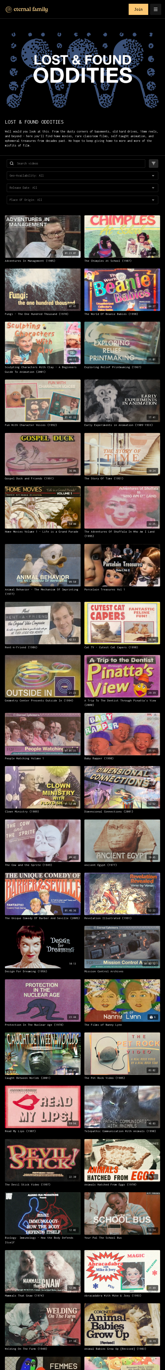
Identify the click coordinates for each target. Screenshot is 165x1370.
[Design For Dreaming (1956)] (43, 971)
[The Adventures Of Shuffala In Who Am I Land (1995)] (122, 533)
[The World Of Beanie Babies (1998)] (122, 314)
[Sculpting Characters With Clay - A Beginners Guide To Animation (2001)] (43, 369)
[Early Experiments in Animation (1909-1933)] (122, 425)
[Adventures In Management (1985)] (43, 260)
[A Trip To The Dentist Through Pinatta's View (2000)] (122, 702)
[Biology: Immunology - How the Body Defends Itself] (43, 1240)
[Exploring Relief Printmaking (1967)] (122, 367)
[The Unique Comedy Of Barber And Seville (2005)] (43, 918)
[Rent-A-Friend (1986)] (43, 647)
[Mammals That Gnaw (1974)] (43, 1295)
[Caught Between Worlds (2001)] (43, 1078)
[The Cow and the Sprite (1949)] (43, 865)
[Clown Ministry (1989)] (43, 811)
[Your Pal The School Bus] (122, 1237)
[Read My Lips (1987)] (43, 1131)
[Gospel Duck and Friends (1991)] (43, 478)
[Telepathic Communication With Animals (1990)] (122, 1131)
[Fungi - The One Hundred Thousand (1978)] (43, 314)
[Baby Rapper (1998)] (122, 758)
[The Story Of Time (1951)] (122, 478)
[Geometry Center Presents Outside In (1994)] (43, 700)
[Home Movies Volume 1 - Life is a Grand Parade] (43, 531)
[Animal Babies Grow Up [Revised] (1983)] (122, 1348)
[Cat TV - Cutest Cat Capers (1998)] (122, 647)
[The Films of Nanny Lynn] (122, 1024)
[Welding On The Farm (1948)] (43, 1348)
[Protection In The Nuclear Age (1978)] (43, 1024)
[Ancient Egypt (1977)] (122, 865)
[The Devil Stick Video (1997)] (43, 1184)
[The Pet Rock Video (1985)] (122, 1078)
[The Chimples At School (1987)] (122, 260)
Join (138, 9)
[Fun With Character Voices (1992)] (43, 425)
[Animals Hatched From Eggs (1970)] (122, 1184)
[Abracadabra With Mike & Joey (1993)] (122, 1295)
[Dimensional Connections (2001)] (122, 811)
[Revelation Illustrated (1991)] (122, 918)
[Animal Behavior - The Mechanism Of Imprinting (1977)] (43, 591)
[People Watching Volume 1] (43, 758)
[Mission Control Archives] (122, 971)
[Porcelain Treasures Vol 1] (122, 589)
